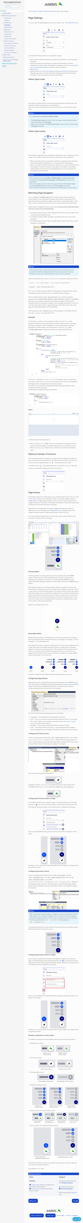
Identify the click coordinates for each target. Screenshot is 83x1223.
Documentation (33, 11)
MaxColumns (34, 69)
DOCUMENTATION (12, 2)
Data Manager (7, 36)
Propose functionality (37, 1188)
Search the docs (68, 1182)
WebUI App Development (8, 15)
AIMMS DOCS (50, 1215)
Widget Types (7, 29)
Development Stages (9, 50)
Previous (33, 1201)
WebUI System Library (8, 57)
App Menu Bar (7, 18)
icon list (68, 721)
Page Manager (7, 22)
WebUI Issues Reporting (10, 45)
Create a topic (35, 1184)
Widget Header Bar (8, 31)
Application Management (10, 38)
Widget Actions (32, 500)
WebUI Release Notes (9, 63)
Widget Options (8, 34)
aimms (4, 66)
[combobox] (12, 6)
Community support (66, 1188)
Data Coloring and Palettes (10, 52)
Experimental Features (9, 48)
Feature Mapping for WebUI (11, 43)
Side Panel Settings (47, 71)
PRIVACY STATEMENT (72, 1215)
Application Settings (8, 41)
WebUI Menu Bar (73, 22)
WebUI (3, 11)
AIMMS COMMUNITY (36, 1215)
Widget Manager (8, 27)
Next (75, 1201)
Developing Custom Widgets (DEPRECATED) (10, 60)
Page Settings (7, 25)
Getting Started (6, 13)
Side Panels (64, 71)
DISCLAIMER (60, 1215)
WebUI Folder (5, 55)
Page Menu (7, 20)
